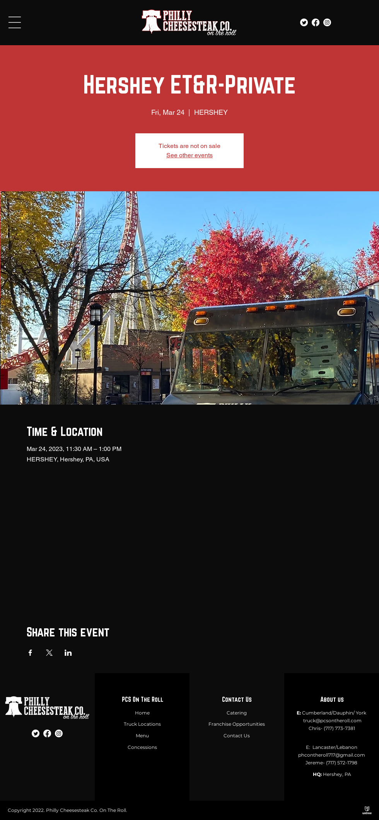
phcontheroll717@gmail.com (331, 755)
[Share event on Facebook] (30, 653)
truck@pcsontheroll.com (332, 720)
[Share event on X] (49, 653)
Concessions (142, 747)
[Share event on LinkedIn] (68, 653)
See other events (189, 155)
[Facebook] (315, 22)
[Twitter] (304, 22)
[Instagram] (327, 22)
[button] (15, 22)
